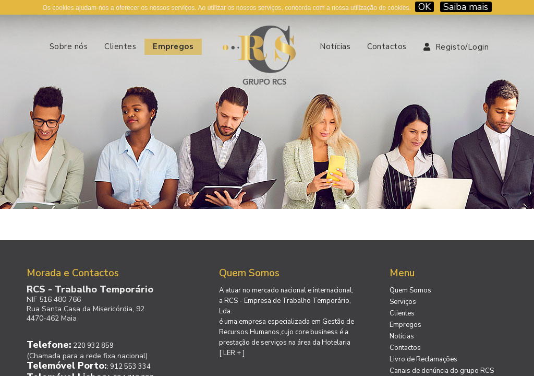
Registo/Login (456, 47)
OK (424, 7)
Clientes (120, 46)
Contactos (387, 46)
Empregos (173, 46)
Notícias (335, 46)
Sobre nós (69, 46)
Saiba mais (466, 7)
